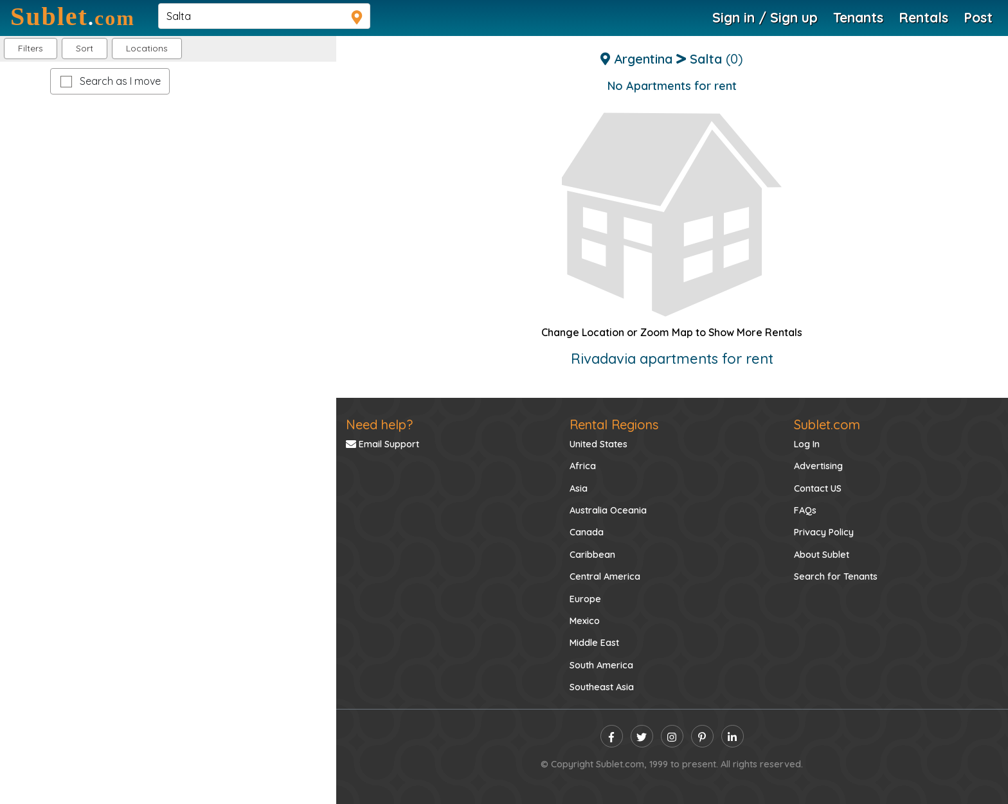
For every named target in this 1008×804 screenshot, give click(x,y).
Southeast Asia (602, 687)
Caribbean (592, 554)
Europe (585, 599)
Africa (583, 466)
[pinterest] (702, 736)
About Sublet (821, 554)
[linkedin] (732, 736)
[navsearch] (264, 16)
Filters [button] (30, 48)
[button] (147, 48)
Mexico (585, 621)
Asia (579, 488)
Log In (807, 444)
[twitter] (642, 736)
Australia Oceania (608, 510)
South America (601, 665)
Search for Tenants (836, 576)
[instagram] (672, 736)
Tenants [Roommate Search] (858, 17)
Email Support (382, 444)
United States (598, 444)
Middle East (594, 642)
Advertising (818, 466)
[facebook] (611, 736)
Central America (605, 576)
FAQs (805, 510)
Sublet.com (827, 424)
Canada (587, 532)
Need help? (379, 424)
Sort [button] (84, 48)
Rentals (923, 17)
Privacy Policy (824, 532)
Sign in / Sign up (765, 17)
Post (978, 17)
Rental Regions (614, 424)
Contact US (818, 488)
